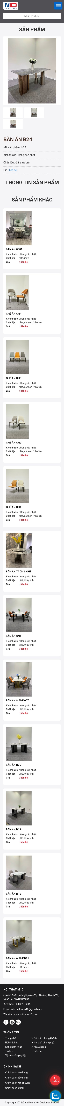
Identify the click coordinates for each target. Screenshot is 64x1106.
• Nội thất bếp (10, 1042)
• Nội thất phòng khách (44, 1038)
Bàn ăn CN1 (13, 636)
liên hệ (13, 170)
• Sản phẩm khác (12, 1046)
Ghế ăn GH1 (13, 507)
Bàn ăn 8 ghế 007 (17, 700)
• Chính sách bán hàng (15, 1072)
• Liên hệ (36, 1051)
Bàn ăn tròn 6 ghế (18, 571)
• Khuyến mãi (39, 1046)
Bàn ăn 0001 (14, 249)
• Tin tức (8, 1051)
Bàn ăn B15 (13, 893)
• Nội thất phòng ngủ (43, 1042)
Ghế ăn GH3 (13, 378)
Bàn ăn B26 (13, 764)
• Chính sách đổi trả (13, 1088)
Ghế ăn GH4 (13, 313)
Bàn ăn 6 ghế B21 (17, 958)
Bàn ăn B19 (13, 829)
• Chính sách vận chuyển (16, 1082)
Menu (58, 5)
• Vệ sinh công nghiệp (14, 1055)
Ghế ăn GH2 (13, 442)
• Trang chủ (9, 1038)
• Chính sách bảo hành (15, 1077)
